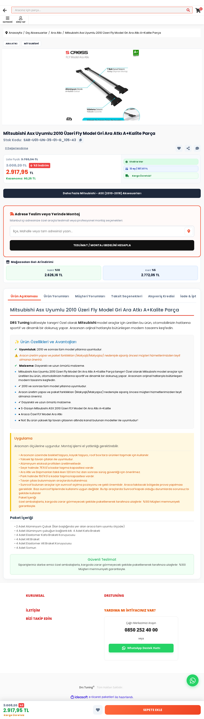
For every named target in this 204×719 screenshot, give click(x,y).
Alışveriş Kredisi (164, 296)
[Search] (102, 10)
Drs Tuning (86, 687)
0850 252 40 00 (141, 630)
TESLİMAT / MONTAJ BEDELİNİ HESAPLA (102, 245)
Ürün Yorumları (57, 296)
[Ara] (188, 10)
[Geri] (4, 10)
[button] (193, 680)
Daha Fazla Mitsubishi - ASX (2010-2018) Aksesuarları (102, 193)
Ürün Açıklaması (24, 296)
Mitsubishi (31, 43)
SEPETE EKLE (152, 710)
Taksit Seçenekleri (129, 296)
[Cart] (198, 10)
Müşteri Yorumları (92, 296)
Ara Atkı (11, 43)
